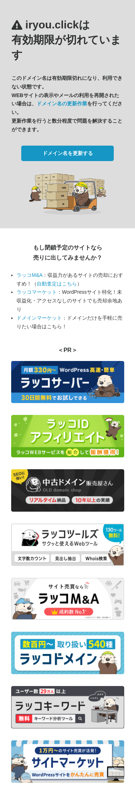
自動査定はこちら (57, 284)
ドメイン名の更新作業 (62, 103)
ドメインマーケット (39, 318)
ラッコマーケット (37, 292)
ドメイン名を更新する (67, 153)
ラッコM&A (29, 275)
